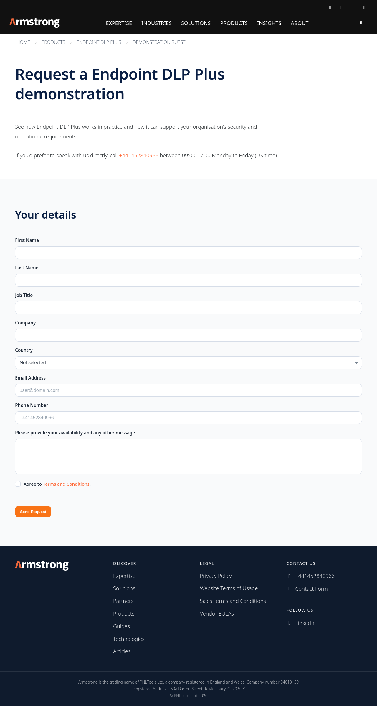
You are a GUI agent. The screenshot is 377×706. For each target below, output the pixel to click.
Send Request (33, 511)
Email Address (30, 378)
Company (25, 323)
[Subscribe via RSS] (364, 7)
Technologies (129, 638)
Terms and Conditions (66, 484)
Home (23, 42)
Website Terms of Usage (229, 588)
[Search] (361, 23)
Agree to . (57, 484)
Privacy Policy (216, 575)
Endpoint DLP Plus (99, 42)
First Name (27, 240)
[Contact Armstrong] (330, 7)
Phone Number (31, 405)
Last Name (26, 267)
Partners (123, 600)
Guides (121, 626)
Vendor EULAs (217, 613)
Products (234, 23)
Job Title (24, 295)
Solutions (196, 23)
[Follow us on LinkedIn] (353, 7)
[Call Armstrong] (341, 7)
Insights (269, 23)
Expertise (119, 23)
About (299, 23)
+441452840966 (138, 155)
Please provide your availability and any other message (75, 433)
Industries (156, 23)
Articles (121, 651)
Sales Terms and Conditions (233, 600)
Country (24, 350)
